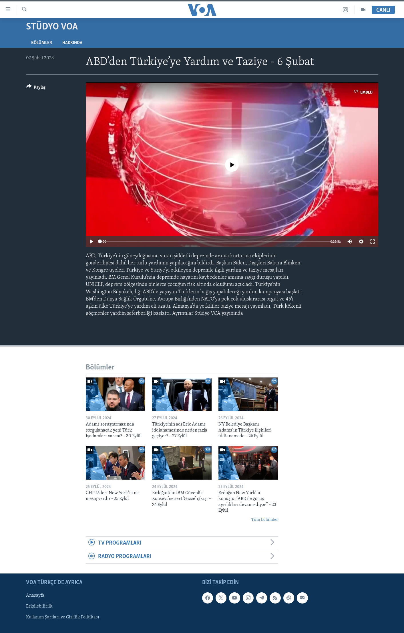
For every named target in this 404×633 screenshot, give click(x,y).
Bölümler (41, 43)
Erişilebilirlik (39, 606)
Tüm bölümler (264, 520)
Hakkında (72, 43)
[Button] (36, 88)
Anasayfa (35, 595)
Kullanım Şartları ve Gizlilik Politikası (62, 617)
